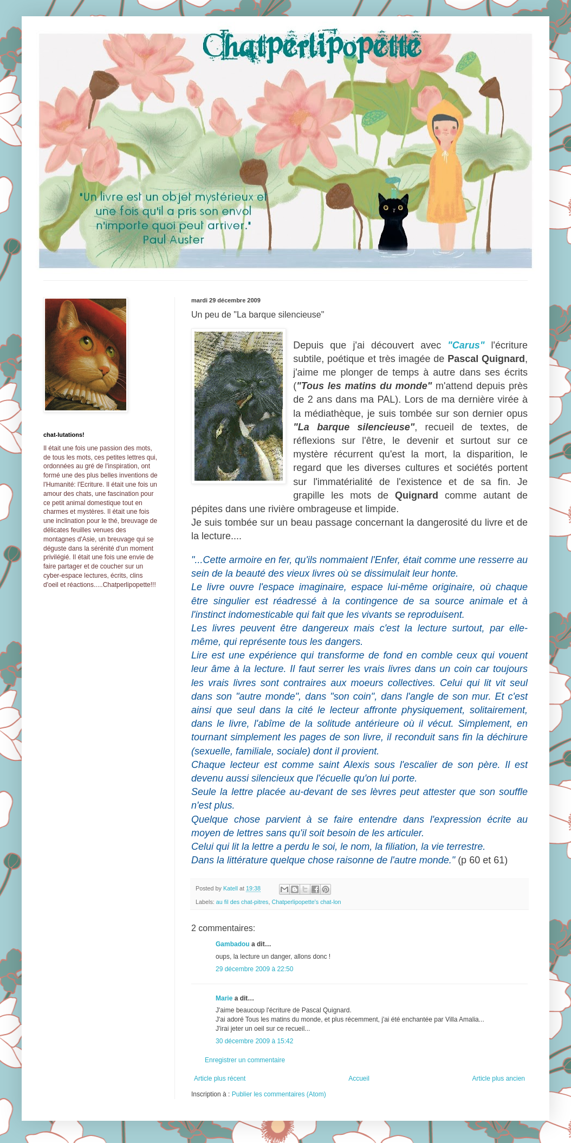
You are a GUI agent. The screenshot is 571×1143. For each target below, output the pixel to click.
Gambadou (233, 944)
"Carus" (465, 345)
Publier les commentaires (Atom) (279, 1094)
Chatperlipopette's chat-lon (306, 902)
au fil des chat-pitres (242, 902)
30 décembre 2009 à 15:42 (254, 1041)
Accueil (358, 1078)
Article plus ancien (498, 1078)
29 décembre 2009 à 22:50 (254, 969)
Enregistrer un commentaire (245, 1060)
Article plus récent (219, 1078)
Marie (224, 998)
